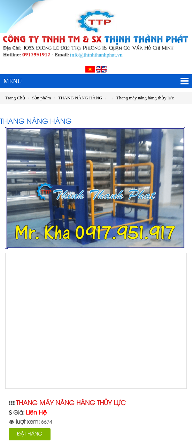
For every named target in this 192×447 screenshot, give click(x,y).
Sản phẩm (41, 97)
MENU (96, 81)
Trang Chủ (15, 97)
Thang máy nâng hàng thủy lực (145, 97)
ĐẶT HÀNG (29, 434)
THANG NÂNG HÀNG (80, 97)
